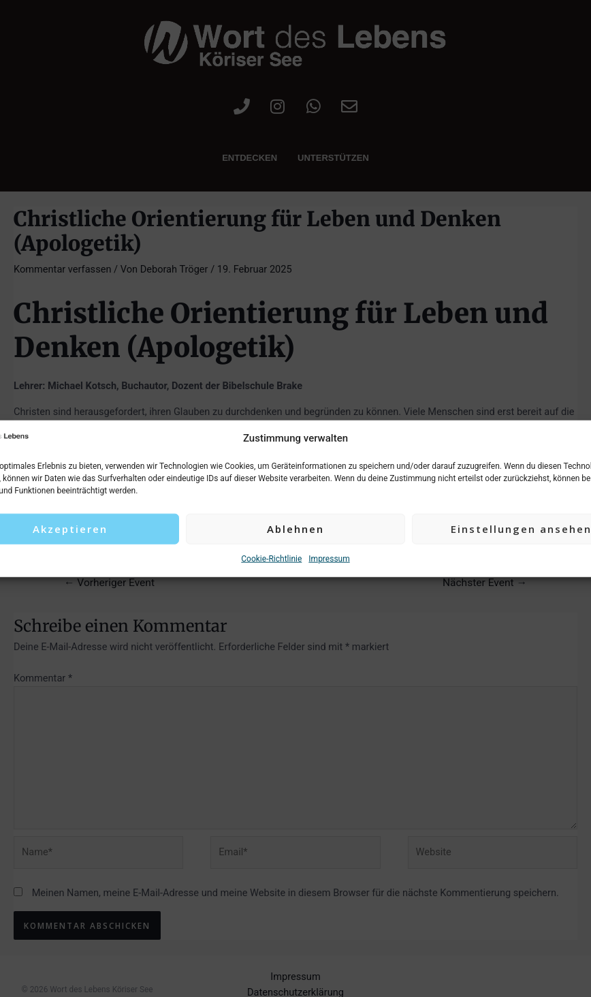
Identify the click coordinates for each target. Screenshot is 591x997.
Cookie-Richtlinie (271, 559)
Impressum (328, 559)
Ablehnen (295, 529)
